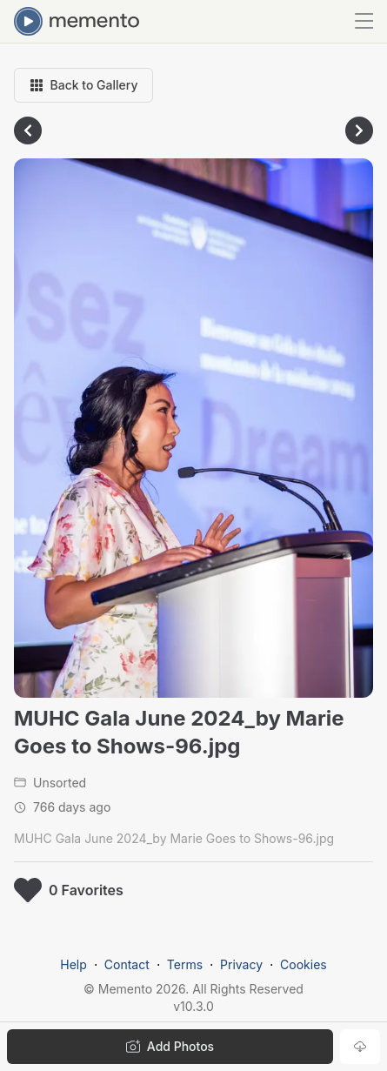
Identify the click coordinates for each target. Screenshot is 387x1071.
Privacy (241, 964)
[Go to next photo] (359, 130)
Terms (185, 964)
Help (73, 964)
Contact (127, 964)
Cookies (303, 964)
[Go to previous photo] (28, 130)
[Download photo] (360, 1046)
